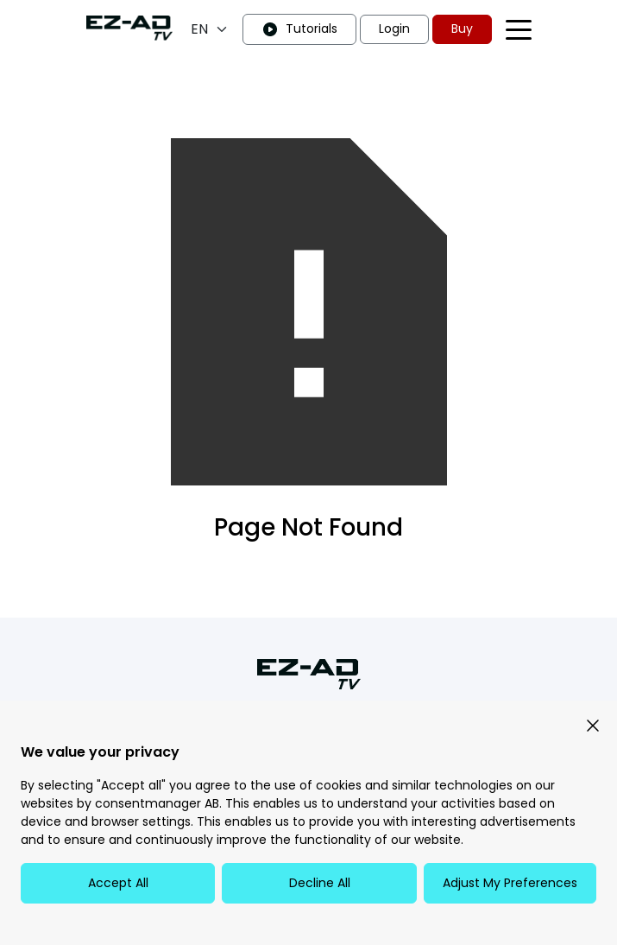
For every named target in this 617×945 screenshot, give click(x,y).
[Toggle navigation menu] (519, 30)
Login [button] (394, 28)
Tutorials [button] (299, 29)
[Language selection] (209, 29)
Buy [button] (462, 28)
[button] (592, 725)
